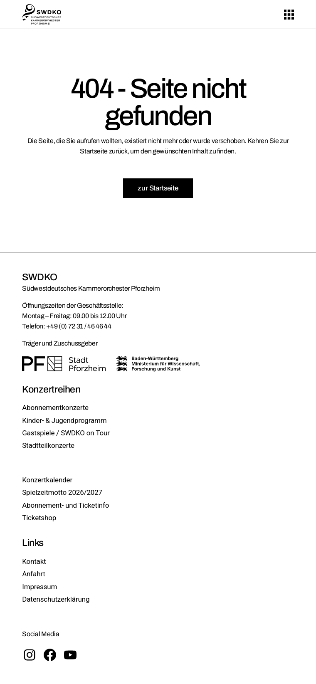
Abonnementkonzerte (55, 407)
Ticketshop (39, 518)
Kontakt (34, 561)
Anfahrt (33, 574)
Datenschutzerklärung (55, 599)
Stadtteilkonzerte (48, 445)
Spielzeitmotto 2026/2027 (62, 492)
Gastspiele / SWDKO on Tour (66, 433)
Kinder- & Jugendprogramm (64, 420)
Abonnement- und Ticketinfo (65, 505)
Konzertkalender (47, 480)
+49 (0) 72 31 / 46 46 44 (78, 326)
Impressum (39, 587)
